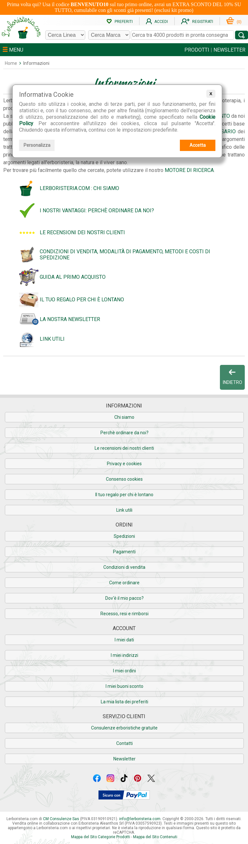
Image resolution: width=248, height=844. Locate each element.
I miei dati (124, 639)
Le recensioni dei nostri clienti (82, 232)
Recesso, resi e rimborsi (124, 613)
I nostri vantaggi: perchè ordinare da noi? (97, 210)
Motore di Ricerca (189, 170)
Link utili (52, 339)
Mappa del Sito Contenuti (155, 837)
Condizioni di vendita (124, 567)
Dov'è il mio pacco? (124, 598)
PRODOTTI (196, 50)
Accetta (198, 145)
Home (11, 63)
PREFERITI (119, 21)
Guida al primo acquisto (73, 277)
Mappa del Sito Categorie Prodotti (100, 837)
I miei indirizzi (124, 655)
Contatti (124, 743)
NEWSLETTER (229, 50)
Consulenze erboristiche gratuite (124, 727)
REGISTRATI (197, 21)
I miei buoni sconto (124, 686)
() (234, 22)
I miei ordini (124, 670)
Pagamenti (124, 551)
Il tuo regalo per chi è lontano (82, 299)
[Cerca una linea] (65, 35)
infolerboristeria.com (139, 819)
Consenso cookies (124, 479)
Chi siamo (124, 417)
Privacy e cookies (124, 463)
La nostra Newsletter (70, 319)
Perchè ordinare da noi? (124, 432)
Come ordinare (124, 582)
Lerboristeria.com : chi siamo (79, 188)
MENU (13, 50)
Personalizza (37, 145)
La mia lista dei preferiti (124, 701)
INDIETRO (232, 377)
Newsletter (124, 758)
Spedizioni (124, 536)
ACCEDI (157, 21)
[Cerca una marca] (108, 35)
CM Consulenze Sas (61, 819)
